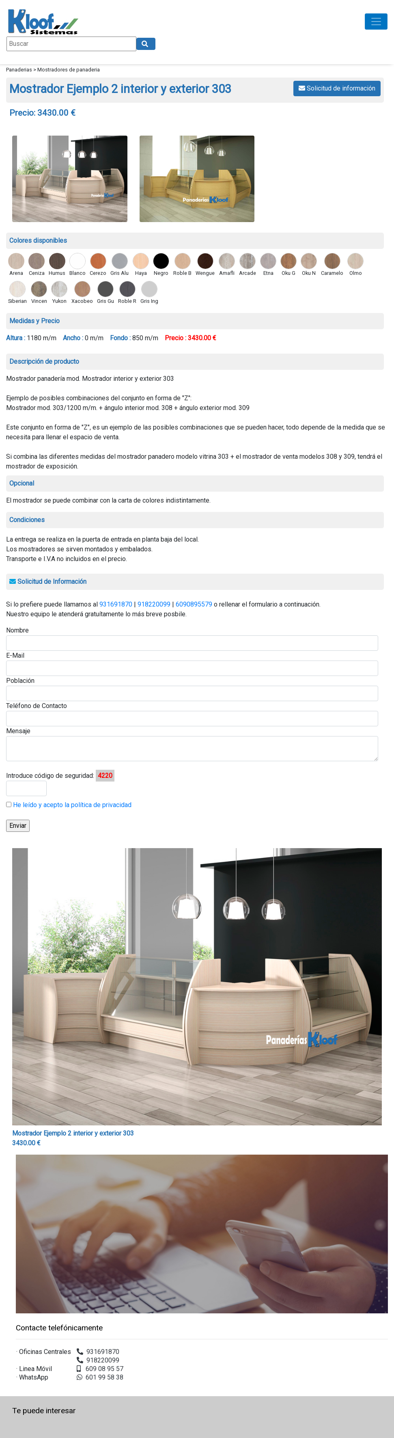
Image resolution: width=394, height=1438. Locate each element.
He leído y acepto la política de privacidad (71, 805)
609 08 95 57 (100, 1369)
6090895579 (194, 604)
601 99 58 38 (100, 1377)
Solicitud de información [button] (337, 88)
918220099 (154, 604)
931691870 (115, 604)
